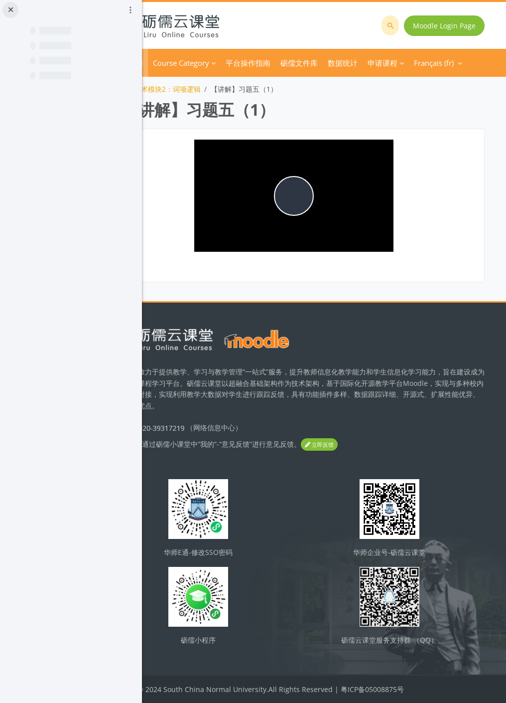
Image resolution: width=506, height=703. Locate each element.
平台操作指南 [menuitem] (305, 63)
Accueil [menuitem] (188, 63)
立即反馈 (376, 444)
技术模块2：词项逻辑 (224, 89)
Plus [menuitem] (345, 63)
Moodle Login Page (447, 25)
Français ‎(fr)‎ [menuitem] (388, 63)
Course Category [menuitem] (238, 63)
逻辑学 (170, 89)
